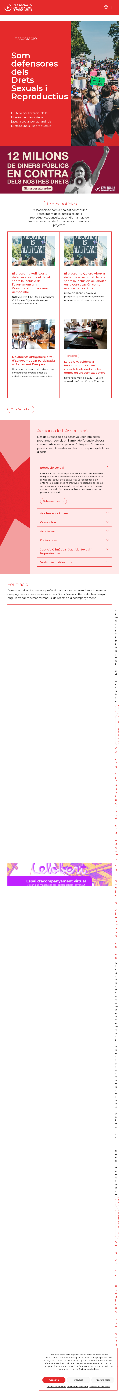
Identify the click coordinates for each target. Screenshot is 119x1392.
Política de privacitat (77, 1386)
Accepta (54, 1379)
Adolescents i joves (54, 513)
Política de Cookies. (89, 1369)
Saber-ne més (53, 501)
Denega (78, 1379)
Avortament (49, 531)
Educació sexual (52, 467)
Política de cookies (56, 1386)
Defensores (48, 540)
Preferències (102, 1379)
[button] (74, 467)
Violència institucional (56, 562)
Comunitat (48, 522)
